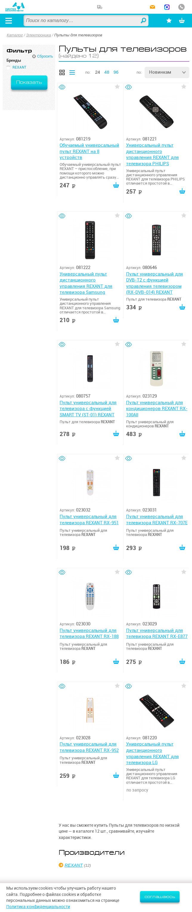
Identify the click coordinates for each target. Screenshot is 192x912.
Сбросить (45, 56)
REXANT (74, 865)
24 (97, 72)
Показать (29, 82)
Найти (143, 21)
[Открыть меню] (8, 20)
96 (116, 72)
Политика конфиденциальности (38, 906)
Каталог (15, 35)
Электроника (38, 35)
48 (106, 72)
